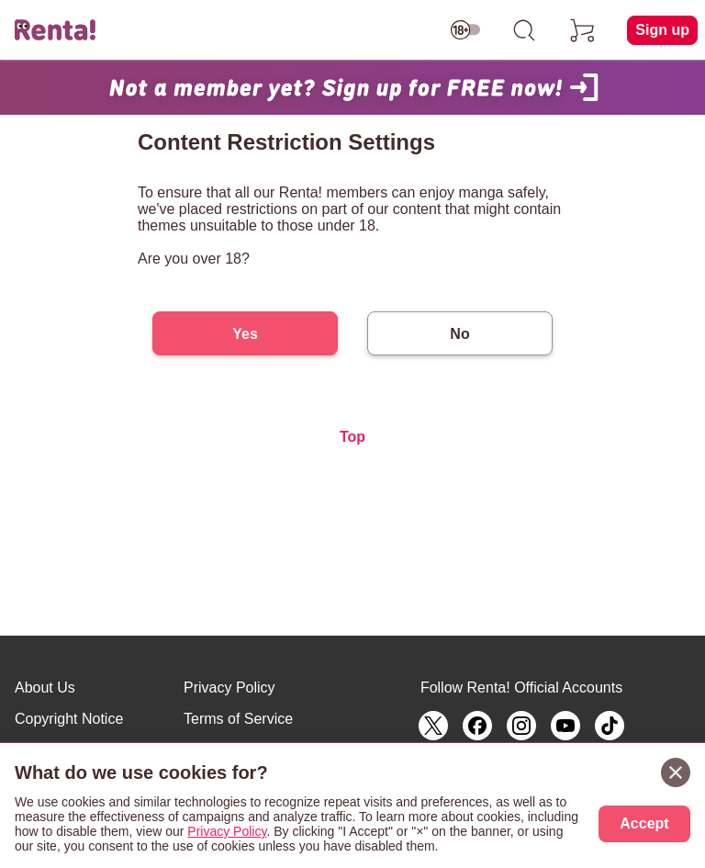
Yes (245, 334)
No (459, 334)
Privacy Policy (229, 687)
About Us (45, 687)
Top (352, 437)
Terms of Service (238, 719)
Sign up (662, 30)
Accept (644, 823)
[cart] (583, 30)
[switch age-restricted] (465, 30)
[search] (524, 30)
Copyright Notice (69, 719)
